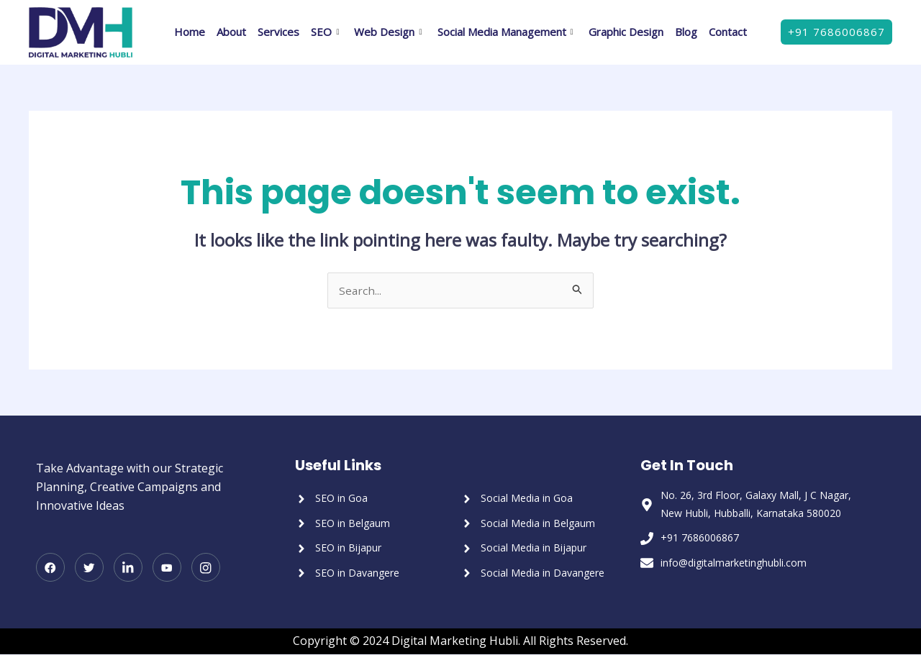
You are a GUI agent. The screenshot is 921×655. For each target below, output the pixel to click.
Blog (686, 31)
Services (278, 31)
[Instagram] (205, 568)
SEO (326, 31)
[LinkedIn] (128, 568)
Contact (728, 31)
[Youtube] (167, 568)
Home (189, 31)
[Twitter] (89, 568)
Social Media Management (507, 31)
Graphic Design (626, 31)
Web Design (389, 31)
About (231, 31)
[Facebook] (50, 568)
